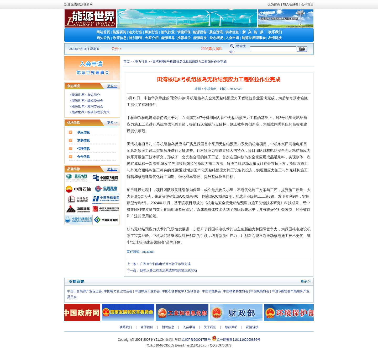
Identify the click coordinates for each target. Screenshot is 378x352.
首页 (126, 61)
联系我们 (275, 32)
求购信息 (83, 140)
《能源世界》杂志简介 (84, 95)
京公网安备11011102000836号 (238, 340)
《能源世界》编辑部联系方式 (89, 112)
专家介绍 (152, 38)
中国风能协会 (259, 291)
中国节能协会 (211, 291)
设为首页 (273, 4)
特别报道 (136, 38)
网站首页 (103, 32)
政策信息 (120, 38)
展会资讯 (216, 32)
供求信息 (232, 32)
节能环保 (184, 32)
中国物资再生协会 (235, 291)
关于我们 (210, 327)
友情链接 (275, 38)
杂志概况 (216, 38)
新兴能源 (253, 32)
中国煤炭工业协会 (147, 291)
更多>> (112, 86)
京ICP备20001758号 (196, 340)
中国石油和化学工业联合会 (181, 291)
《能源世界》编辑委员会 (86, 100)
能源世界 (168, 38)
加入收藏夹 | (291, 4)
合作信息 (83, 157)
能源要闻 (119, 32)
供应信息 (83, 132)
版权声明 (231, 327)
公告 (115, 49)
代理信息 (83, 148)
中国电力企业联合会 (118, 291)
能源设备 (200, 32)
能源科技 (200, 38)
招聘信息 (168, 327)
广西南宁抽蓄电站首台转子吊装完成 (165, 264)
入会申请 (232, 38)
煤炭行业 (151, 32)
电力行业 (135, 32)
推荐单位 (184, 38)
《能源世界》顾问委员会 (86, 106)
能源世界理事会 (254, 38)
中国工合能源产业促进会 (84, 291)
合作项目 (307, 4)
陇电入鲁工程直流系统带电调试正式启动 (168, 270)
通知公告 (103, 38)
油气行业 (168, 32)
